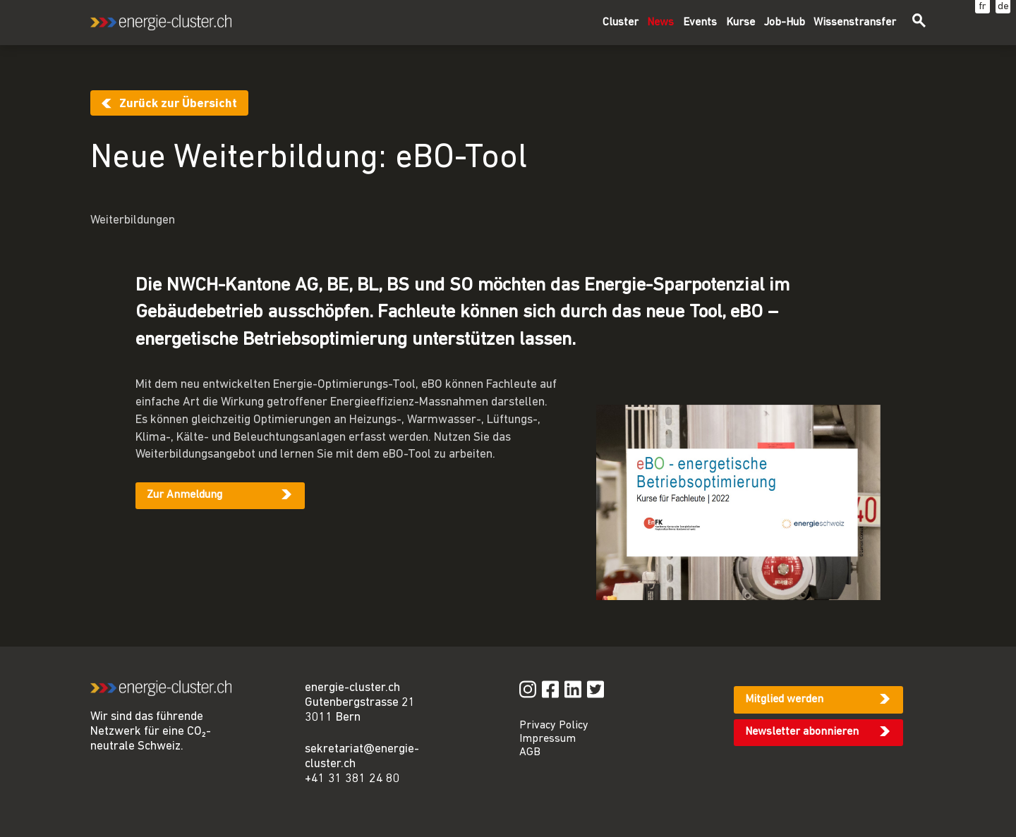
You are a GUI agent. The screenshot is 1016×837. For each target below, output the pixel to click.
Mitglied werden (784, 699)
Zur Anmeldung (184, 495)
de (1003, 6)
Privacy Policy (553, 725)
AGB (529, 752)
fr (982, 6)
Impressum (547, 739)
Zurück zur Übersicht (178, 104)
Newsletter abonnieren (802, 732)
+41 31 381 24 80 (352, 779)
